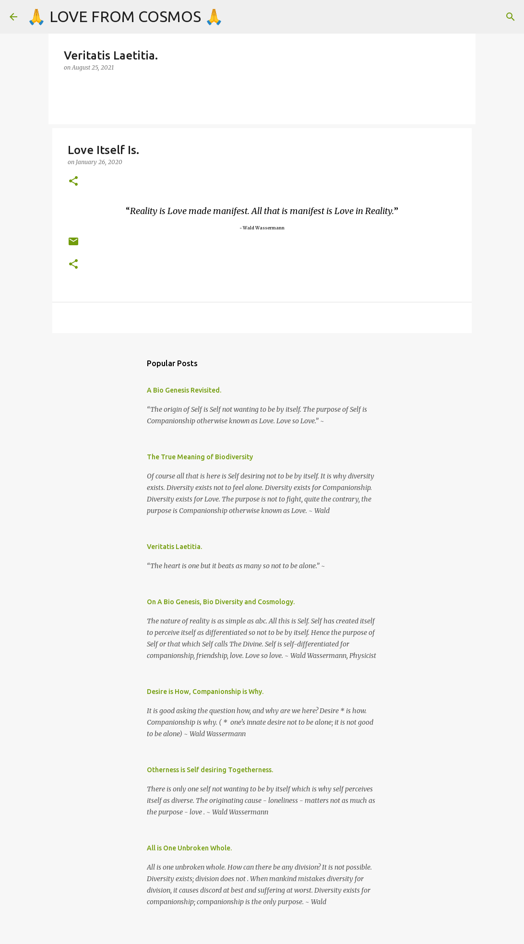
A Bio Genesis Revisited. (184, 390)
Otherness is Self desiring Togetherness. (210, 770)
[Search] (510, 16)
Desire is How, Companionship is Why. (205, 691)
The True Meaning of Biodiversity (200, 457)
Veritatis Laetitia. (174, 546)
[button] (73, 181)
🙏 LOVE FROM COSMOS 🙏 (125, 16)
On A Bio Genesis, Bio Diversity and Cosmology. (221, 602)
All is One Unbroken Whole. (189, 848)
